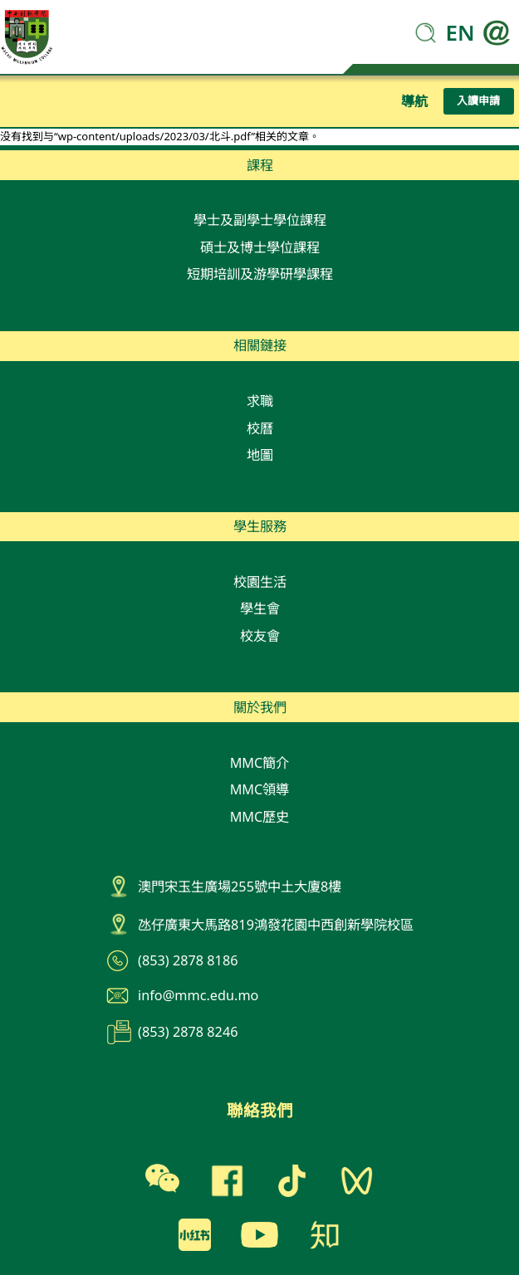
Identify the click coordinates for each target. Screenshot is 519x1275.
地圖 (260, 455)
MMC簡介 (260, 763)
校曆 (260, 428)
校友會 (260, 636)
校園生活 (259, 582)
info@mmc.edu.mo (198, 995)
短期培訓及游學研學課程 (260, 274)
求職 (260, 401)
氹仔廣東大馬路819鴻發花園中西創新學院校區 (276, 925)
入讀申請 (478, 100)
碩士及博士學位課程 (260, 247)
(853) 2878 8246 (187, 1032)
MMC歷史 (260, 817)
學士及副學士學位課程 (259, 220)
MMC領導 (260, 789)
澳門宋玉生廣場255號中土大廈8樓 (239, 886)
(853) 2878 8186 (187, 960)
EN (460, 32)
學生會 (260, 608)
